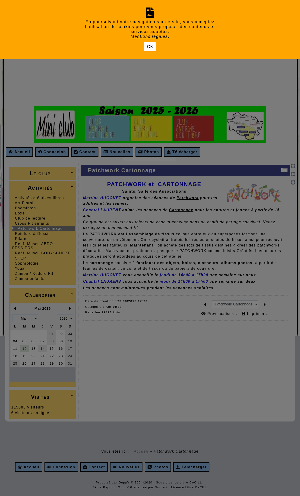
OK (150, 46)
